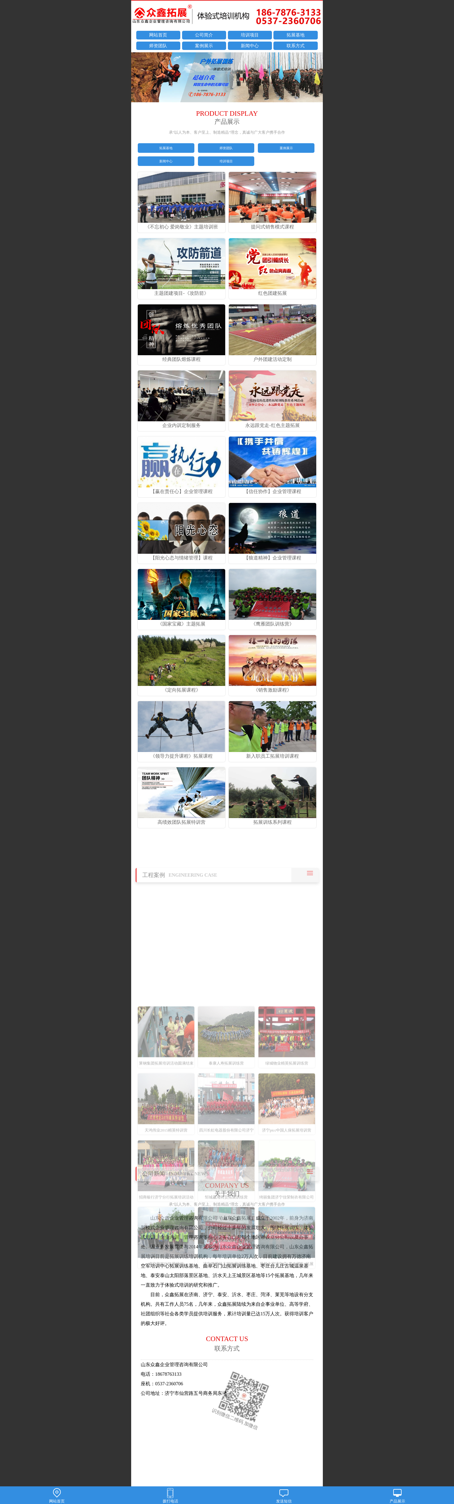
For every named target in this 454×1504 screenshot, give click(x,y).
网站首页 (158, 35)
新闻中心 (250, 45)
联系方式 (296, 45)
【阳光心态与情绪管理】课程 (181, 555)
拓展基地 (296, 35)
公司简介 (204, 35)
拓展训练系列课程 (272, 819)
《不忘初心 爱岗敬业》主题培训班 (181, 224)
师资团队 (158, 45)
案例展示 (204, 45)
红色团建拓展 (272, 290)
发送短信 (283, 1495)
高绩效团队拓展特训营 (181, 819)
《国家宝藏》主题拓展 (181, 621)
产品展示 (397, 1495)
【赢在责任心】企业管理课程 (181, 488)
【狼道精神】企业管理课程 (272, 555)
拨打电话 (170, 1495)
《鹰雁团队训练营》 (272, 621)
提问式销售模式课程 (272, 224)
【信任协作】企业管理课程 (272, 488)
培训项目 (250, 35)
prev (138, 78)
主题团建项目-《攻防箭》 (181, 290)
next (315, 78)
